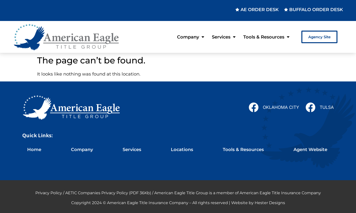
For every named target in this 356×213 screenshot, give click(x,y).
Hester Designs (270, 202)
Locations (182, 149)
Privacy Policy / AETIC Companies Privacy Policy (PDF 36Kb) (93, 193)
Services (224, 37)
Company (190, 37)
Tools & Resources (266, 37)
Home (34, 149)
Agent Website (310, 149)
